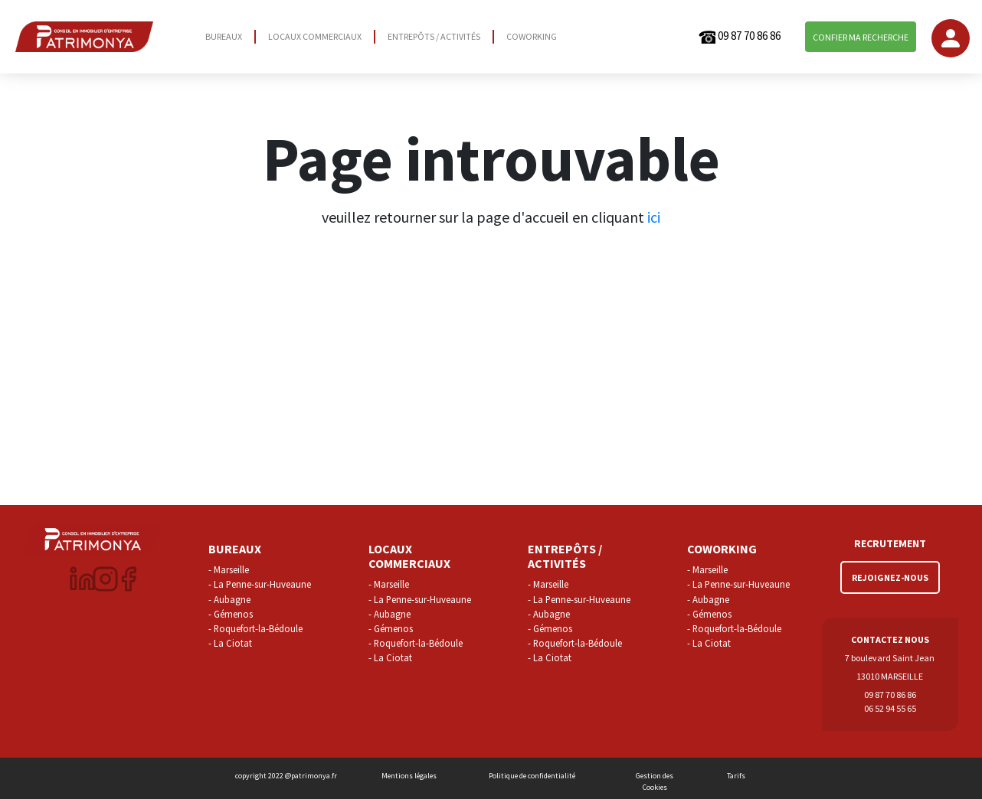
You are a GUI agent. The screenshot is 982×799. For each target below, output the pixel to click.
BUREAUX (223, 36)
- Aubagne (229, 599)
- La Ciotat (230, 643)
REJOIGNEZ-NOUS (890, 577)
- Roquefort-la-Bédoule (255, 628)
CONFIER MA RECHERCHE (860, 37)
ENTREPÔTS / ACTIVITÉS (434, 36)
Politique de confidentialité (532, 776)
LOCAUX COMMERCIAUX (315, 36)
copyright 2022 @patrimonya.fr (286, 776)
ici (653, 217)
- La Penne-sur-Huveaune (259, 584)
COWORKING (531, 36)
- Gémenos (230, 614)
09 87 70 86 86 (739, 37)
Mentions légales (409, 776)
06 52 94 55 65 (890, 708)
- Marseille (228, 569)
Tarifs (736, 776)
